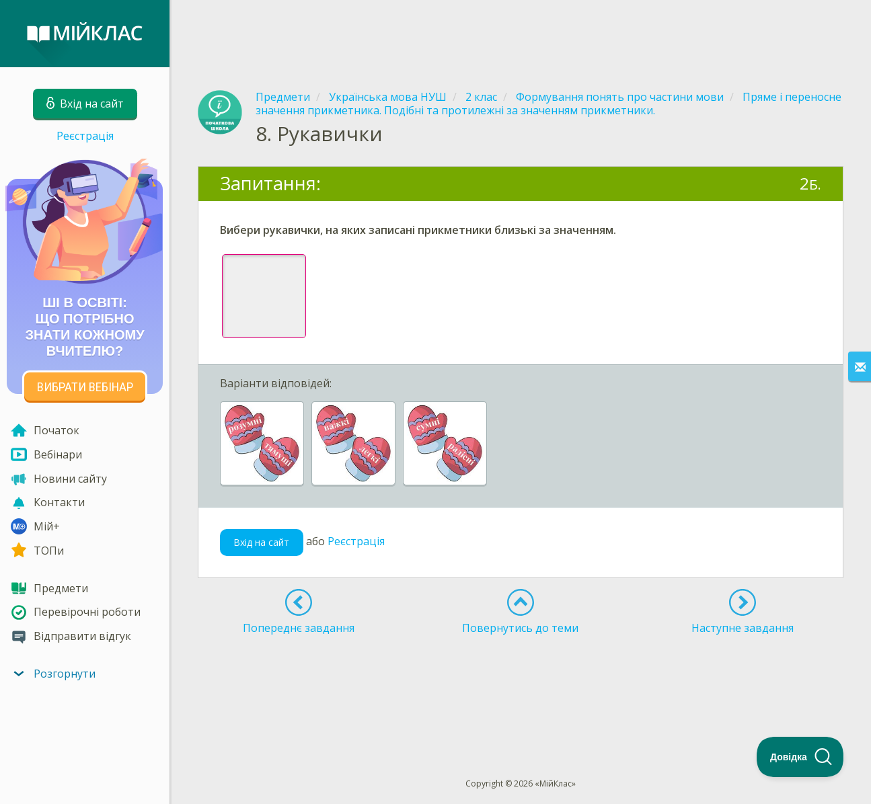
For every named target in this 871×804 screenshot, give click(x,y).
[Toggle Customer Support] (800, 757)
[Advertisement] (520, 33)
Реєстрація (85, 136)
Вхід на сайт (261, 542)
